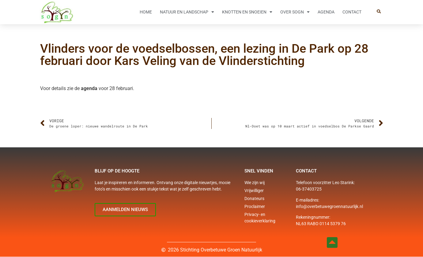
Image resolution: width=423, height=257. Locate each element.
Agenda (326, 11)
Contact (351, 11)
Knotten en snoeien (247, 12)
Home (146, 11)
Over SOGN (295, 12)
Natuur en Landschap (187, 12)
